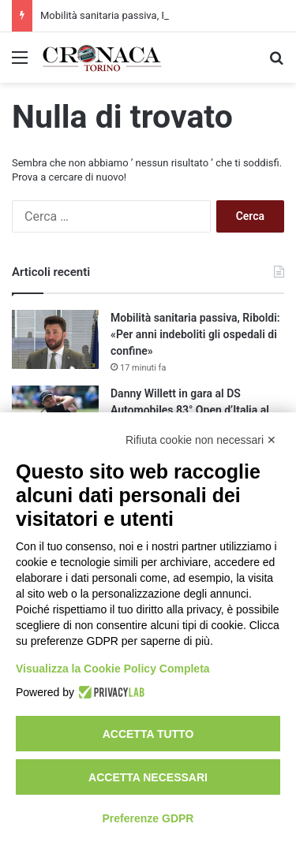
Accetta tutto (148, 734)
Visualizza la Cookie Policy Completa (113, 668)
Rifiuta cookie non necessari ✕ (201, 440)
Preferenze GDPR (148, 818)
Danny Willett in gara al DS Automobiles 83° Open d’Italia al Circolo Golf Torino (190, 410)
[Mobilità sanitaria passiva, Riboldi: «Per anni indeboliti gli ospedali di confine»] (55, 339)
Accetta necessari (148, 777)
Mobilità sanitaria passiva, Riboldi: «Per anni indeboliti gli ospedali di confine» (195, 334)
